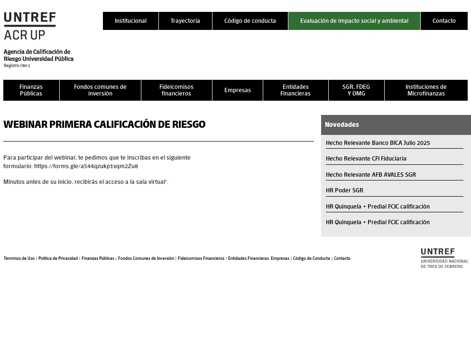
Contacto (444, 20)
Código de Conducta (311, 258)
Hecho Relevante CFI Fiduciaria (366, 158)
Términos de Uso (19, 258)
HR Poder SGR (344, 190)
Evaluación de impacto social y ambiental (354, 20)
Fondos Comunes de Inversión (146, 258)
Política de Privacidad (58, 258)
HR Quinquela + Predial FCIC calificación (378, 206)
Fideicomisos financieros (176, 90)
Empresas (237, 90)
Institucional (131, 20)
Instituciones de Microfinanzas (426, 90)
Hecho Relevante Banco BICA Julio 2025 (378, 142)
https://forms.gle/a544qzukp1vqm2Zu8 (86, 166)
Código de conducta (250, 20)
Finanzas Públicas (31, 90)
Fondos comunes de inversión (100, 90)
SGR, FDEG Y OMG (356, 90)
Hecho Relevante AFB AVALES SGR (371, 174)
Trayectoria (185, 20)
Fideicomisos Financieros (201, 258)
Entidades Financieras (295, 90)
